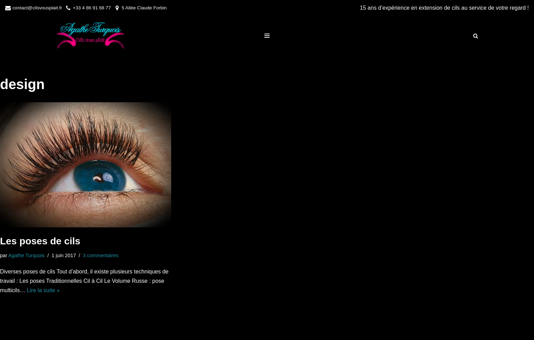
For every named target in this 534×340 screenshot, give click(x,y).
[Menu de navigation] (267, 36)
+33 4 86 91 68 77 (92, 7)
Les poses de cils (40, 241)
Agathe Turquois (26, 255)
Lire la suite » (43, 290)
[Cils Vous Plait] (88, 36)
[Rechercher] (475, 35)
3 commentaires (100, 255)
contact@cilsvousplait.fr (37, 7)
